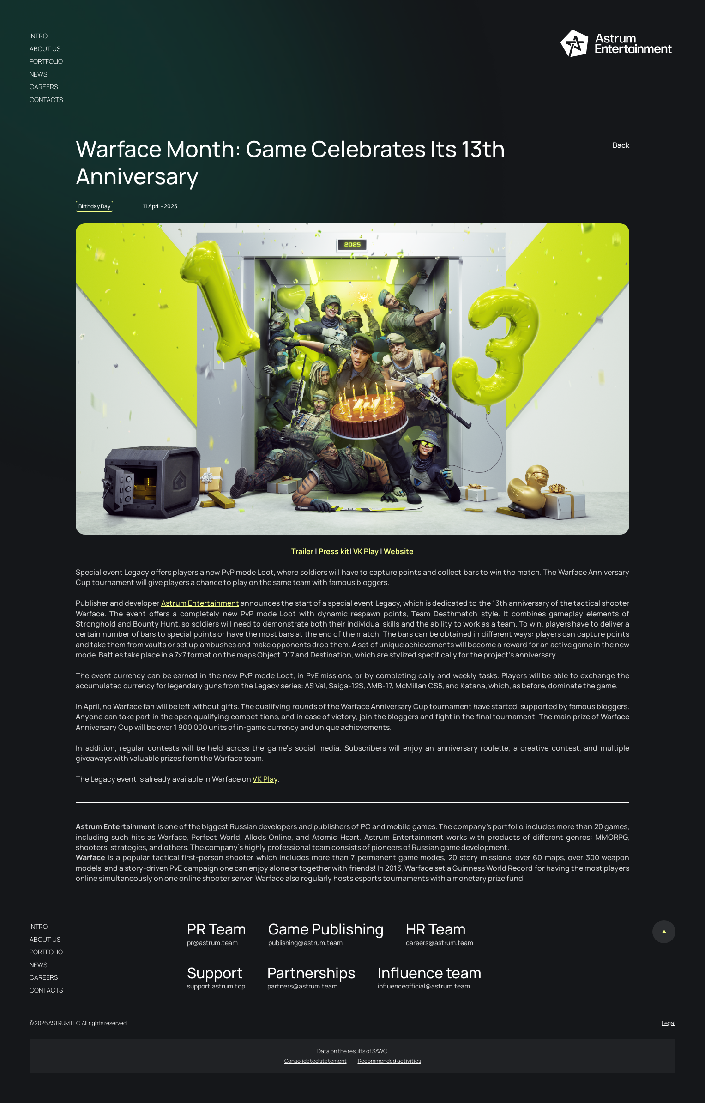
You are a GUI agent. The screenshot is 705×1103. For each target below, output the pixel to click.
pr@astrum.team (212, 942)
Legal (668, 1023)
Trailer (302, 551)
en (185, 35)
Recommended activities (389, 1061)
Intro (39, 35)
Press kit (334, 551)
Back (621, 145)
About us (45, 48)
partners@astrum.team (302, 986)
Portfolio (46, 61)
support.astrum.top (216, 986)
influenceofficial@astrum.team (424, 986)
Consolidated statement (315, 1061)
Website (399, 551)
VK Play (366, 551)
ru (171, 35)
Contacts (46, 99)
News (38, 74)
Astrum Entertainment (200, 603)
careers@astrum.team (439, 942)
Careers (44, 86)
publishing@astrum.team (305, 942)
